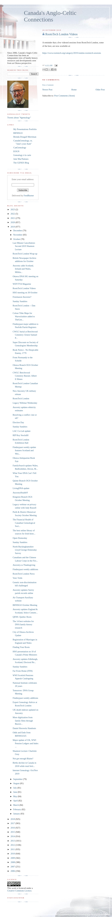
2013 (13, 841)
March (16, 805)
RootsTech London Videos (61, 34)
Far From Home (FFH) (23, 671)
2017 (13, 823)
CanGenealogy (19, 147)
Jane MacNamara (20, 159)
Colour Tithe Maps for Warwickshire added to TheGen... (24, 316)
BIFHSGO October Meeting (25, 605)
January (16, 813)
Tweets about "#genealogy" (19, 117)
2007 (13, 866)
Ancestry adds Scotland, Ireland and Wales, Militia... (23, 268)
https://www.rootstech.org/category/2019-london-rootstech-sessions (71, 53)
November (18, 235)
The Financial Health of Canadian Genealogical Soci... (24, 522)
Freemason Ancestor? (22, 297)
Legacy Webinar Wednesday (25, 403)
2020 (13, 222)
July (15, 788)
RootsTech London (21, 398)
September (18, 779)
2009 (13, 858)
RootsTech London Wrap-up (25, 253)
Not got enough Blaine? (23, 758)
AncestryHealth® (20, 492)
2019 (13, 227)
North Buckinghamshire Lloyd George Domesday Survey (25, 549)
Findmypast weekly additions (25, 569)
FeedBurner (29, 195)
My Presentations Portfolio (25, 129)
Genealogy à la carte (22, 155)
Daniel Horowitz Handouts (24, 728)
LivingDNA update (21, 488)
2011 (13, 849)
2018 (13, 819)
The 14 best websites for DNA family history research (23, 624)
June (15, 792)
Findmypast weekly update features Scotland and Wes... (24, 450)
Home (74, 89)
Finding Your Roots (21, 647)
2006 (13, 871)
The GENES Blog (21, 162)
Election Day (18, 422)
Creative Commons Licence (19, 890)
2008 (13, 862)
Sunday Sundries (20, 301)
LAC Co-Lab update (22, 431)
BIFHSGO (18, 133)
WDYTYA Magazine (22, 284)
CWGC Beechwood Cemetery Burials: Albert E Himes (25, 375)
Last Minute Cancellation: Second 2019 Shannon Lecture (24, 246)
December (18, 230)
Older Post (100, 89)
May (15, 796)
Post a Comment (48, 85)
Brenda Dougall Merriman (24, 137)
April (15, 800)
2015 (13, 832)
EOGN (16, 151)
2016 (13, 827)
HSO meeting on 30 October (25, 292)
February (17, 809)
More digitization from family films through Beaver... (23, 720)
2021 (13, 218)
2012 (13, 845)
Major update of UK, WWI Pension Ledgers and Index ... (25, 743)
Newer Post (47, 89)
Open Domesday (20, 538)
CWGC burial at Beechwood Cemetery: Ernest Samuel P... (25, 334)
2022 (13, 213)
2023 (13, 209)
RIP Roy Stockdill (20, 435)
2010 (13, 853)
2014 (13, 836)
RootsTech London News (24, 574)
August (16, 783)
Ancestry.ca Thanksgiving (24, 565)
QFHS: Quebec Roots (22, 617)
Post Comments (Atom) (64, 95)
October (17, 239)
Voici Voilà (17, 578)
